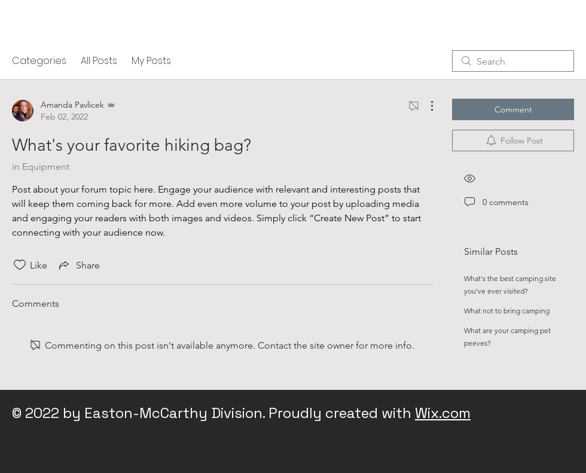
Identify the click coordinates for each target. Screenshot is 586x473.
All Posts (99, 61)
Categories (39, 61)
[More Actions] (426, 106)
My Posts (151, 61)
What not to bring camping (507, 310)
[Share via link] (78, 265)
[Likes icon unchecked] (20, 265)
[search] (513, 61)
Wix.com (443, 413)
